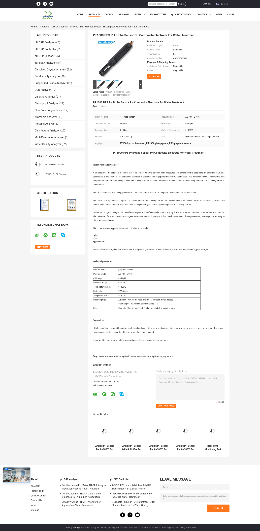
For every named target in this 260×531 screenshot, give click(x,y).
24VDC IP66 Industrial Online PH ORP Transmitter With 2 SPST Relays (131, 487)
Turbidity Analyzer (45, 62)
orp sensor (168, 356)
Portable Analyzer (45, 123)
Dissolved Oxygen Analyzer (50, 69)
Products (94, 14)
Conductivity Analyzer (47, 76)
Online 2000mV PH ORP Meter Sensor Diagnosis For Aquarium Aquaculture (81, 495)
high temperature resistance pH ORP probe (117, 356)
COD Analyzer (43, 89)
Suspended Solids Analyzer (50, 83)
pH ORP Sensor (60, 26)
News (219, 14)
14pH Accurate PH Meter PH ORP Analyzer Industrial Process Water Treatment (84, 487)
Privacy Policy (71, 527)
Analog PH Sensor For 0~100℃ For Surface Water (104, 448)
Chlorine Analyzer (45, 96)
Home (80, 14)
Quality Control (181, 14)
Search (181, 4)
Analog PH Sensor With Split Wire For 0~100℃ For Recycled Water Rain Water (131, 448)
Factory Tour (158, 14)
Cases (230, 14)
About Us (139, 14)
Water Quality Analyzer (48, 144)
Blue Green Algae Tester (49, 110)
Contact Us (204, 14)
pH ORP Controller (45, 49)
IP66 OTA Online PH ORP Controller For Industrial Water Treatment (132, 495)
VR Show (123, 14)
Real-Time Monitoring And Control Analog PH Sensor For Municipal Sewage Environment (212, 448)
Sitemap (35, 510)
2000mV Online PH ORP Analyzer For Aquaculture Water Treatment (81, 504)
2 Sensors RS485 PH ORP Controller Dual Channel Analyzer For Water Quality (133, 504)
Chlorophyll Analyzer (47, 103)
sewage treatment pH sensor (149, 356)
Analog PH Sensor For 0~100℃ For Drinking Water (185, 448)
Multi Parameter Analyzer (49, 137)
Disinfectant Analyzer (47, 130)
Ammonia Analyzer (46, 117)
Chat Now (207, 4)
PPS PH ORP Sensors (54, 165)
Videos (109, 14)
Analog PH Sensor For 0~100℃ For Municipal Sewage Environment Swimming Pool (158, 448)
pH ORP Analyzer (45, 42)
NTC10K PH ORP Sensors (56, 174)
